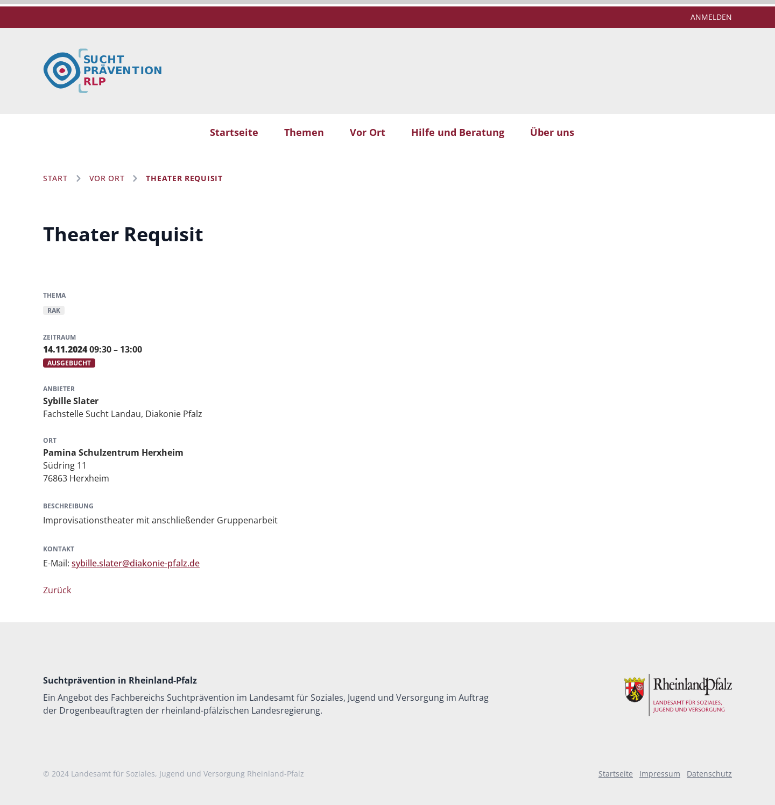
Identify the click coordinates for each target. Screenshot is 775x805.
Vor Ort (367, 132)
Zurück (57, 590)
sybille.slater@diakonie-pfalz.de (136, 563)
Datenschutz (709, 773)
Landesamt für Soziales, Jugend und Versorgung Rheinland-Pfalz (187, 773)
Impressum (659, 773)
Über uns (552, 132)
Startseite (234, 132)
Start (55, 178)
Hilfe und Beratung (457, 132)
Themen (304, 132)
